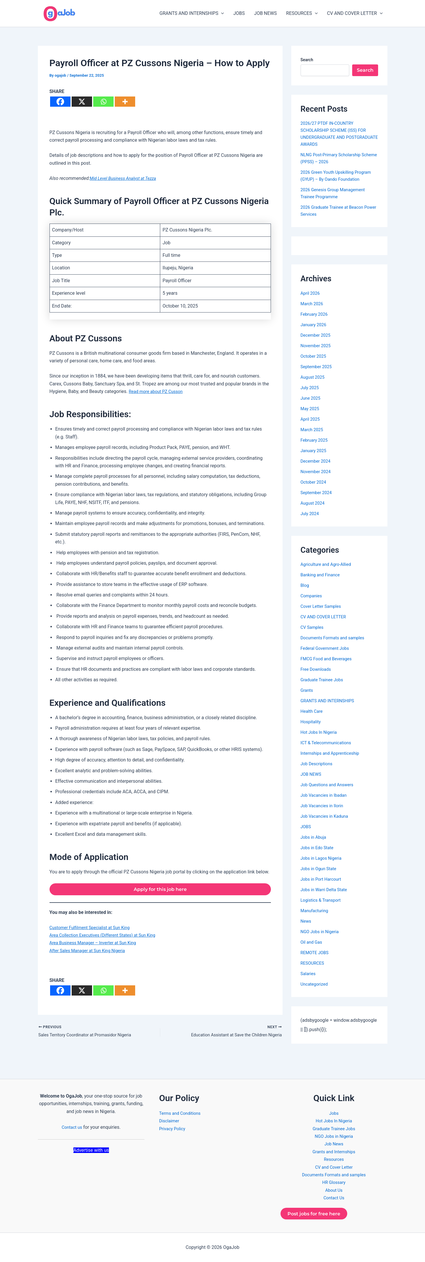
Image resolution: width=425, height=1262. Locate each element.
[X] (82, 101)
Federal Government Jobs (327, 648)
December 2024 (317, 461)
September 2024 (318, 492)
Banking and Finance (322, 575)
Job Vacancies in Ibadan (326, 795)
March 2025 (313, 429)
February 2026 (315, 314)
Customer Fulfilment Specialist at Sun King (93, 929)
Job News (334, 1142)
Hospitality (312, 721)
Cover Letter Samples (323, 606)
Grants (307, 690)
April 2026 (311, 293)
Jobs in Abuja (315, 837)
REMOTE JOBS (316, 952)
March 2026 (313, 303)
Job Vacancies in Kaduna (327, 816)
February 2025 (315, 440)
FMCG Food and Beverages (329, 658)
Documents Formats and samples (336, 637)
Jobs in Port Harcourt (323, 879)
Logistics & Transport (323, 900)
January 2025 (315, 450)
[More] (125, 101)
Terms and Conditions (181, 1111)
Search (307, 59)
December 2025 (317, 335)
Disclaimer (170, 1118)
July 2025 (311, 387)
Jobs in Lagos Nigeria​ (323, 858)
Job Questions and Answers (330, 784)
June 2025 (311, 398)
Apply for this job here (160, 890)
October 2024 (315, 482)
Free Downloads (317, 669)
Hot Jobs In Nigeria (321, 732)
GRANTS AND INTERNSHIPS (192, 13)
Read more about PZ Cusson (158, 391)
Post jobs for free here (319, 1212)
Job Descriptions (318, 763)
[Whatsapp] (103, 101)
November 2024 (317, 471)
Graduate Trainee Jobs (324, 679)
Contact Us (333, 1195)
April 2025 (311, 419)
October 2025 (315, 356)
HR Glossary (334, 1180)
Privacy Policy (173, 1126)
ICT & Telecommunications (328, 742)
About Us (334, 1188)
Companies (312, 595)
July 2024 (311, 513)
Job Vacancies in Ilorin (324, 805)
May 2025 (311, 408)
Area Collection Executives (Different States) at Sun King (108, 937)
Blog (305, 585)
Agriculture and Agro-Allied (328, 564)
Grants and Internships (334, 1149)
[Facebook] (60, 101)
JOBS (239, 13)
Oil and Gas (312, 942)
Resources (334, 1157)
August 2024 (314, 503)
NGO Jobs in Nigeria (322, 931)
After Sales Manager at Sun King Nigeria (91, 952)
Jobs (334, 1111)
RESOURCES (302, 13)
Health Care (313, 711)
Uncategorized (316, 984)
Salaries (309, 973)
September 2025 (318, 366)
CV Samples (313, 627)
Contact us (72, 1125)
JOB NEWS (265, 13)
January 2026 (315, 324)
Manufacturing (316, 910)
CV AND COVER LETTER (355, 13)
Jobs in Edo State (319, 847)
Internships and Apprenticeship (333, 753)
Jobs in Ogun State (320, 868)
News (306, 921)
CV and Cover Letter (334, 1165)
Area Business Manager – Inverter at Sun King (97, 945)
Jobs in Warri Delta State (326, 889)
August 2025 (314, 377)
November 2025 (317, 345)
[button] (221, 13)
